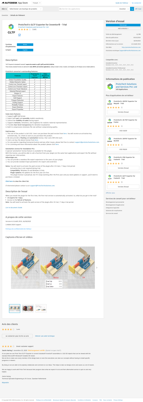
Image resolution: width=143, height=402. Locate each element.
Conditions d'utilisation (84, 400)
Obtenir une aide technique (45, 336)
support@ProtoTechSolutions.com (42, 186)
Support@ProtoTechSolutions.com (130, 50)
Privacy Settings (118, 400)
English (25, 50)
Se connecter (136, 3)
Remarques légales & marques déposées (64, 400)
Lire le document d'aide (14, 207)
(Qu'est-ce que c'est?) (53, 350)
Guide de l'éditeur (122, 3)
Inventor (5, 15)
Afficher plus (110, 193)
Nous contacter (107, 400)
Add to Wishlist (123, 28)
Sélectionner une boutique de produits (23, 9)
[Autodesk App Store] (15, 3)
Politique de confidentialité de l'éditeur (18, 229)
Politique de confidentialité (43, 400)
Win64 (25, 44)
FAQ (100, 400)
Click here (9, 181)
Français (36, 3)
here (65, 133)
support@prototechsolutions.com (87, 142)
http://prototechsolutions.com (131, 47)
